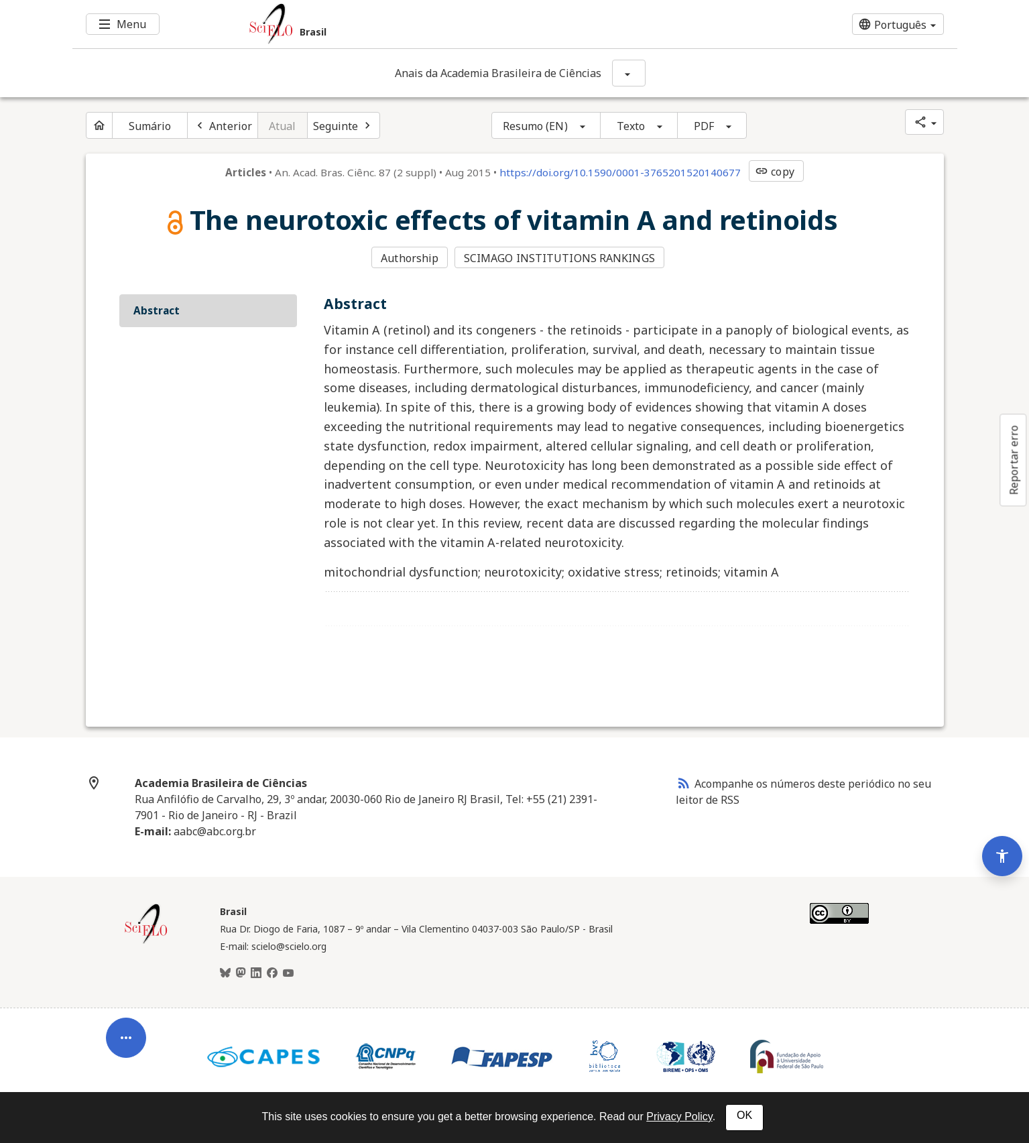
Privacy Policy (679, 1116)
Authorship (409, 258)
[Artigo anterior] (222, 125)
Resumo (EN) (535, 126)
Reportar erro (1013, 460)
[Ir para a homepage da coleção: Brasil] (441, 24)
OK (744, 1115)
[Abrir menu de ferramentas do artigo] (126, 1043)
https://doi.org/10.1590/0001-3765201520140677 (620, 172)
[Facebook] (272, 973)
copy (774, 171)
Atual (282, 126)
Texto (631, 126)
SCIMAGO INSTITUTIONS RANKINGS (559, 258)
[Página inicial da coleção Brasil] (146, 942)
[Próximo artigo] (344, 125)
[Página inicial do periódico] (99, 125)
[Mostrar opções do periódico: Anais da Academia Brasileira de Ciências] (629, 73)
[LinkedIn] (256, 973)
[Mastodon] (240, 973)
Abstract (156, 310)
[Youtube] (288, 973)
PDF (704, 126)
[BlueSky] (225, 973)
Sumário (150, 126)
